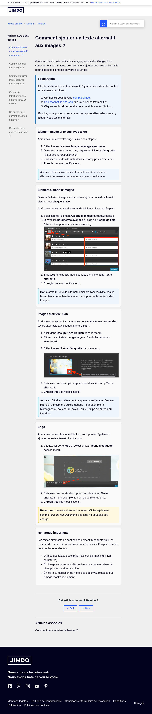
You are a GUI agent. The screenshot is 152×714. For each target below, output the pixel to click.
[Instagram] (28, 687)
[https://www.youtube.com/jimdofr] (37, 687)
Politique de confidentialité (46, 701)
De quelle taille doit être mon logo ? (18, 132)
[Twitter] (19, 687)
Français (139, 703)
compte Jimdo (81, 97)
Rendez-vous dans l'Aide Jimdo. (106, 2)
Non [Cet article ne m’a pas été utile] (87, 608)
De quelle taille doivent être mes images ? (18, 116)
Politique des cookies (36, 705)
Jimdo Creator (15, 23)
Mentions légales (18, 701)
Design (30, 23)
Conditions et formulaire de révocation (87, 701)
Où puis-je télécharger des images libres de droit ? (18, 98)
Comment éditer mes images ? (17, 65)
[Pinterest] (46, 687)
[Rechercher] (122, 23)
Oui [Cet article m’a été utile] (72, 608)
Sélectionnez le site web (58, 102)
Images (41, 23)
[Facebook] (10, 687)
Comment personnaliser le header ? (56, 630)
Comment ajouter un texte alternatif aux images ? (18, 51)
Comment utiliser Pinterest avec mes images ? (18, 80)
